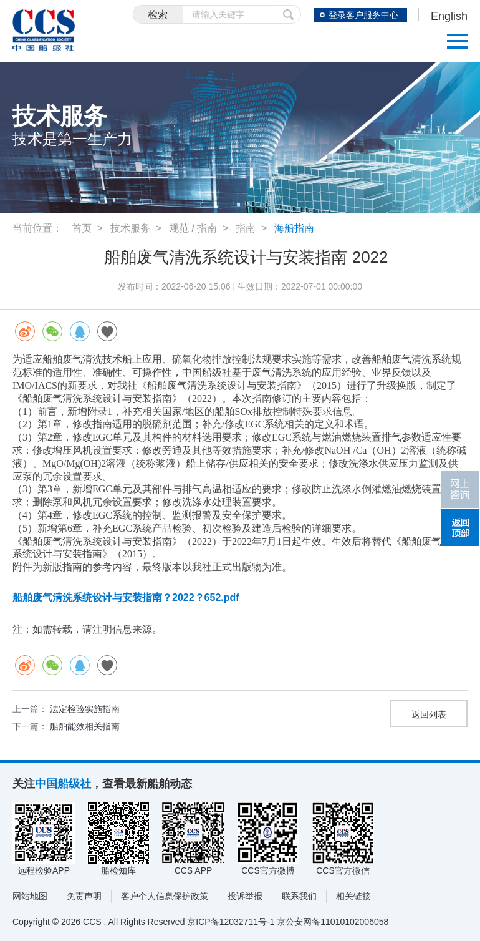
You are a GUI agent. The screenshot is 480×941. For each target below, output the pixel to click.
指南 (246, 228)
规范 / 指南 (193, 228)
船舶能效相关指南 (85, 726)
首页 (82, 228)
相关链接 (353, 896)
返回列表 (428, 714)
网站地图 (29, 896)
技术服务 (130, 228)
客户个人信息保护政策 (164, 896)
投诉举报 (245, 896)
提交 (288, 14)
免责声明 (84, 896)
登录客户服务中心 (363, 15)
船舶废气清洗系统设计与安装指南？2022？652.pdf (125, 597)
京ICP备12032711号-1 (230, 922)
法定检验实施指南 (85, 709)
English (449, 16)
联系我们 (299, 896)
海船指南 (294, 228)
